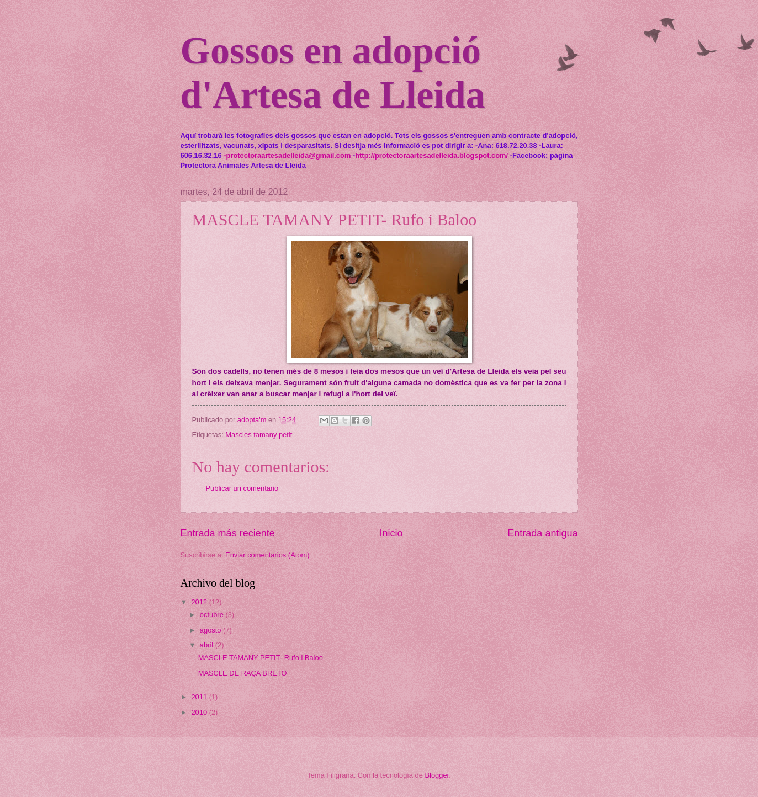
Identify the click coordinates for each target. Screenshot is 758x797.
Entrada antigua (542, 533)
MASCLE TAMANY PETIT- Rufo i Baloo (260, 657)
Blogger (437, 775)
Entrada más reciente (228, 533)
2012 (200, 602)
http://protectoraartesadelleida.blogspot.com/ (431, 155)
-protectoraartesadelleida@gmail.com (287, 155)
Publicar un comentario (242, 488)
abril (207, 645)
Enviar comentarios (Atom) (267, 555)
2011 (200, 697)
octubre (213, 614)
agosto (211, 630)
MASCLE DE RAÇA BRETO (242, 673)
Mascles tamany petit (258, 435)
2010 (200, 712)
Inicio (390, 533)
